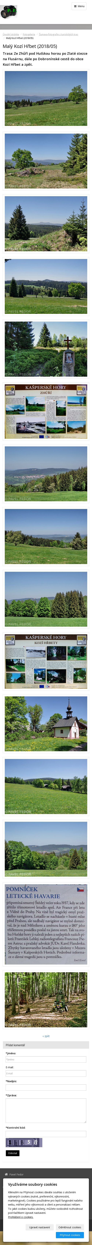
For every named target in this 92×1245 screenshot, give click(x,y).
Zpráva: (11, 1095)
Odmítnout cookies (69, 1227)
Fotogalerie (29, 34)
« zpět (46, 1036)
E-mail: (10, 1067)
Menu (79, 6)
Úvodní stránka (11, 34)
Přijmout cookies (70, 1235)
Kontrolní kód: (15, 1127)
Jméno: (11, 1053)
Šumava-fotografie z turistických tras (58, 34)
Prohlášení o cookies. (20, 1217)
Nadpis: (11, 1081)
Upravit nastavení (39, 1227)
